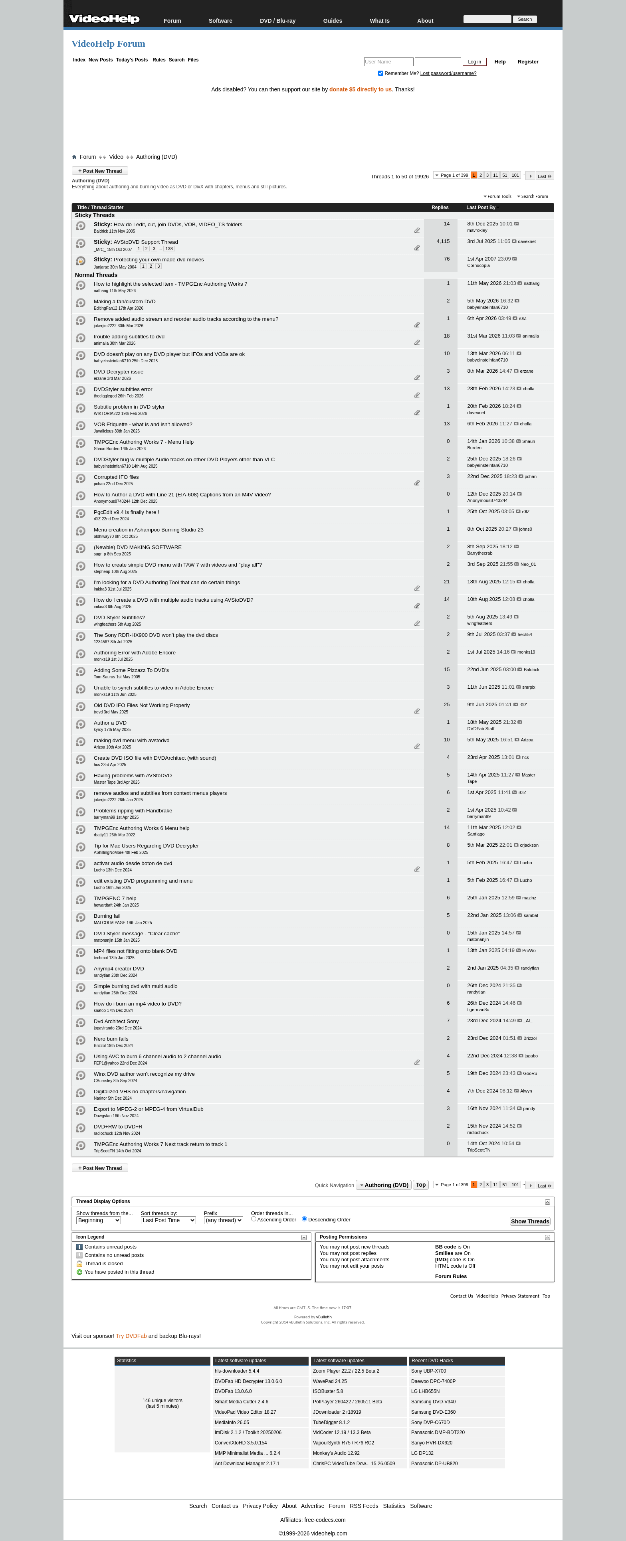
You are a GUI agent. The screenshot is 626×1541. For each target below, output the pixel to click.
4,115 (443, 241)
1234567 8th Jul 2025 (113, 642)
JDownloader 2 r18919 (337, 1412)
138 (168, 248)
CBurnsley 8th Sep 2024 (115, 1081)
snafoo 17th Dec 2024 (113, 1010)
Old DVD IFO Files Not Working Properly (142, 705)
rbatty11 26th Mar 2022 (114, 835)
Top (421, 1185)
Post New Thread (100, 170)
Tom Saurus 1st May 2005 (117, 677)
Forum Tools (499, 196)
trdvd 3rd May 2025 (111, 712)
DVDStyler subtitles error (123, 389)
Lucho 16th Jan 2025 (112, 887)
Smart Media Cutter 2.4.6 (241, 1402)
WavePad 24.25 (330, 1381)
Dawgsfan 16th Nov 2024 (116, 1116)
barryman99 (479, 816)
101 (515, 175)
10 (447, 353)
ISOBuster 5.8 (328, 1391)
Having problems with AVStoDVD (133, 775)
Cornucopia (479, 265)
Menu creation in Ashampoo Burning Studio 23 (149, 530)
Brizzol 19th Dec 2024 (113, 1045)
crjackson (529, 845)
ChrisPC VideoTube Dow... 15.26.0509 (354, 1463)
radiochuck (478, 1132)
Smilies (444, 1253)
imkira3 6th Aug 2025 (112, 607)
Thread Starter (107, 207)
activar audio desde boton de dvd (133, 863)
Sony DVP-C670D (430, 1422)
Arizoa (527, 739)
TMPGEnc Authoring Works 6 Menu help (142, 828)
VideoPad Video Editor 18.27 (245, 1412)
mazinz (529, 897)
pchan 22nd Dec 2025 (113, 484)
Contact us (225, 1506)
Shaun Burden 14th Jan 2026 (120, 448)
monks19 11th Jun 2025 (115, 694)
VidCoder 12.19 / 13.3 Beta (342, 1432)
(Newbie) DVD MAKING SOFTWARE (138, 547)
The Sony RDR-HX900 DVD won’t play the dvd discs (156, 635)
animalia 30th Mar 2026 (115, 343)
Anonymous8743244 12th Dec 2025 (126, 501)
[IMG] (441, 1259)
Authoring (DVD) (156, 157)
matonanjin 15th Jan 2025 (117, 940)
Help (500, 62)
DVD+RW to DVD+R (118, 1127)
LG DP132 (422, 1453)
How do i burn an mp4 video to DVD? (138, 1004)
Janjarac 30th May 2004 (115, 267)
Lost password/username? (448, 73)
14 (447, 224)
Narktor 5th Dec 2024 (113, 1098)
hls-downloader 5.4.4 (237, 1371)
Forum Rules (451, 1276)
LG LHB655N (425, 1391)
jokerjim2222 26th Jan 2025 (118, 800)
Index (79, 60)
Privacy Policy (260, 1506)
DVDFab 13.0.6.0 (233, 1391)
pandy (529, 1108)
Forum (172, 20)
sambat (531, 915)
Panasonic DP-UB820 (434, 1463)
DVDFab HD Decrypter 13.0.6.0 (248, 1381)
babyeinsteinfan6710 (488, 307)
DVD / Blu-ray (277, 20)
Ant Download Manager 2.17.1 (247, 1463)
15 (447, 669)
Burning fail (107, 916)
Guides (332, 20)
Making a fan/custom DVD (125, 301)
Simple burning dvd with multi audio (136, 986)
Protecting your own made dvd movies (159, 260)
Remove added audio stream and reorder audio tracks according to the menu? (186, 319)
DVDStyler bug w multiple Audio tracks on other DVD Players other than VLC (184, 459)
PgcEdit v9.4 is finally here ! (126, 512)
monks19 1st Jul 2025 (113, 659)
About (425, 20)
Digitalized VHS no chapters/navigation (140, 1092)
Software (220, 20)
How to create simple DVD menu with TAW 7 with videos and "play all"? (178, 565)
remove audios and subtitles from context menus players (160, 793)
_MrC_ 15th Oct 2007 (113, 249)
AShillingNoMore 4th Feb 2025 (121, 852)
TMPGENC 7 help (115, 898)
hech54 (525, 634)
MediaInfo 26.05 (232, 1422)
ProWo (528, 950)
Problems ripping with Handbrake (133, 811)
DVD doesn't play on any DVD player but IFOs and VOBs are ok (169, 354)
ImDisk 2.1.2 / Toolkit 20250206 (248, 1432)
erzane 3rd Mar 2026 (112, 378)
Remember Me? (399, 73)
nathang (532, 283)
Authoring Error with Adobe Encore (135, 653)
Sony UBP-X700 (428, 1371)
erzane (527, 371)
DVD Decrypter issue (118, 372)
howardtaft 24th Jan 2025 (116, 905)
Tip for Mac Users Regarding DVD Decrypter (146, 846)
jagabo (531, 1055)
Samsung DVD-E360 (433, 1412)
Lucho (526, 862)
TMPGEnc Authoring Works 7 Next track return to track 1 (161, 1144)
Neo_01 (528, 564)
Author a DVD (110, 723)
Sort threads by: (159, 1213)
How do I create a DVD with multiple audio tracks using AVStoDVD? (174, 600)
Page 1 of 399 (454, 175)
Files (193, 60)
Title (82, 207)
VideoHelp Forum (108, 43)
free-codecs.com (324, 1520)
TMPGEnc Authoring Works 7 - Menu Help (144, 442)
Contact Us (461, 1296)
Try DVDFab (131, 1336)
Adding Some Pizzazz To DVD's (131, 670)
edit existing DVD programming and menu (143, 881)
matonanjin (478, 939)
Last (545, 176)
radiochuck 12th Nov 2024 (117, 1133)
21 (447, 582)
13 (447, 388)
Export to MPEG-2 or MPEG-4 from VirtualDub (149, 1109)
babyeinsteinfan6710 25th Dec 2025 (126, 361)
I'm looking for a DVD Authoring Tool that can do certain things (167, 582)
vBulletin (324, 1317)
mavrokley (477, 230)
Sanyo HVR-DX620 (431, 1443)
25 (447, 704)
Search (177, 60)
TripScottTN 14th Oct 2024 (117, 1151)
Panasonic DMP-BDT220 (438, 1432)
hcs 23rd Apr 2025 (110, 765)
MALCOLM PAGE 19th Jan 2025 (123, 923)
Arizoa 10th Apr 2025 (112, 747)
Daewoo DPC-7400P (433, 1381)
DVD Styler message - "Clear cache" (137, 933)
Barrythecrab (480, 553)
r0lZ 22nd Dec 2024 (111, 519)
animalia (531, 336)
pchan (531, 476)
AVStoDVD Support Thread (146, 242)
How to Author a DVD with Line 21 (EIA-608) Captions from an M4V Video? (182, 495)
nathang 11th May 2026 (115, 290)
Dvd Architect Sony (116, 1021)
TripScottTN (479, 1150)
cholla (529, 388)
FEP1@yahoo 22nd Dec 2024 (120, 1063)
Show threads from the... (104, 1213)
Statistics (394, 1506)
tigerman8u (478, 1009)
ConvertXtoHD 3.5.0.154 (241, 1443)
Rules (159, 60)
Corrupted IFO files (116, 477)
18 (447, 336)
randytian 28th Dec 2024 (115, 975)
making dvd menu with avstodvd (132, 740)
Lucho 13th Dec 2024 (113, 870)
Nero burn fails (111, 1039)
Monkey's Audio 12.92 (336, 1453)
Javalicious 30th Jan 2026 (117, 431)
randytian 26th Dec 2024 (115, 993)
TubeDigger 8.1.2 (331, 1422)
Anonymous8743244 (488, 500)
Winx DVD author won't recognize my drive (144, 1074)
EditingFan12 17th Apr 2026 (118, 308)
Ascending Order (273, 1219)
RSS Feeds (364, 1506)
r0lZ (523, 318)
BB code (445, 1247)
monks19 (526, 652)
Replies (440, 207)
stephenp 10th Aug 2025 (115, 571)
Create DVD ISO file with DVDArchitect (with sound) (155, 758)
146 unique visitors (162, 1400)
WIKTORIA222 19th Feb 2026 (120, 413)
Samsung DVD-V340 (433, 1402)
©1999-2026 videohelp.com (313, 1533)
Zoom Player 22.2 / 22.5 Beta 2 (346, 1371)
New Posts (101, 60)
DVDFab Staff (481, 728)
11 (495, 175)
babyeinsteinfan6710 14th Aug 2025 (126, 466)
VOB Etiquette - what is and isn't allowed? (143, 424)
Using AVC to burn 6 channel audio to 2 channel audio (157, 1056)
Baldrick (531, 669)
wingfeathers (480, 623)
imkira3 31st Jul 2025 (113, 589)
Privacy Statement (520, 1296)
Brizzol (530, 1038)
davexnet (527, 241)
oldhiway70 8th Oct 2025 (116, 536)
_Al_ (527, 1020)
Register (528, 62)
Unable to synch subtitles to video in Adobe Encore (154, 688)
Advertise (312, 1506)
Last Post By (484, 207)
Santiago (476, 834)
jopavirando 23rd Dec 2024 (118, 1028)
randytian (530, 968)
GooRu (530, 1073)
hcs (525, 757)
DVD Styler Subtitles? (119, 617)
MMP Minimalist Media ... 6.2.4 (247, 1453)
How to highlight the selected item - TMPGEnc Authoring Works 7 (171, 284)
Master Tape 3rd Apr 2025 (117, 782)
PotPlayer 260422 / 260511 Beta (347, 1402)
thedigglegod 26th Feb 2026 (119, 396)
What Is (380, 20)
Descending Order (326, 1219)
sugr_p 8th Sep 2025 (112, 554)
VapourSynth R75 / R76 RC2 (343, 1443)
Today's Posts (132, 60)
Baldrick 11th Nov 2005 (114, 231)
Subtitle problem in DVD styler (129, 407)
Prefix (210, 1213)
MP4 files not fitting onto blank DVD (136, 951)
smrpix (528, 687)
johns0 (525, 529)
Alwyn (526, 1091)
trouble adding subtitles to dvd (129, 337)
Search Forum (534, 196)
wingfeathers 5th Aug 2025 (117, 624)
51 (504, 175)
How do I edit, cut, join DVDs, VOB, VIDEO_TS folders (178, 224)
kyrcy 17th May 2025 (112, 729)
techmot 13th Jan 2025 (114, 958)
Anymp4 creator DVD (119, 969)
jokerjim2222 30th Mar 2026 (118, 326)
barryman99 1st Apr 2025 (116, 817)
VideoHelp (487, 1296)
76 (447, 259)
